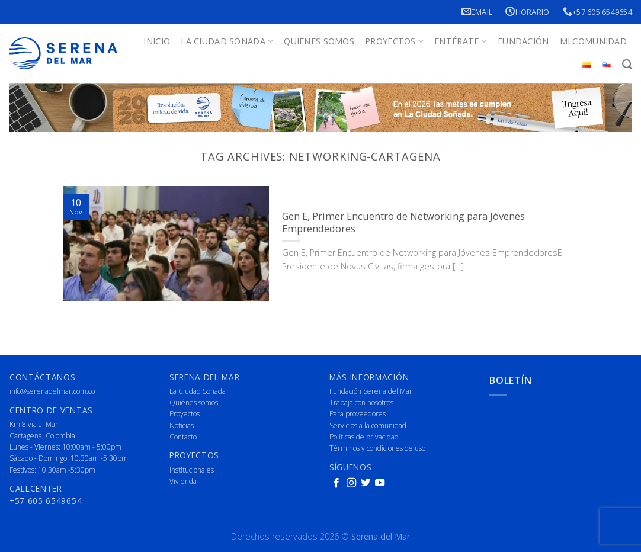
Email (477, 11)
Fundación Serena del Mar (370, 391)
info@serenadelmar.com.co (52, 391)
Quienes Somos (319, 41)
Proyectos (394, 41)
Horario (527, 11)
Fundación (523, 41)
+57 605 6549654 (597, 11)
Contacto (183, 437)
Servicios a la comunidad (367, 426)
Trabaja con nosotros (361, 402)
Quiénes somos (193, 402)
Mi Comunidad (593, 41)
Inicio (156, 41)
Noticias (181, 426)
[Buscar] (627, 65)
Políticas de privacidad (364, 437)
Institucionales (191, 470)
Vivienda (183, 481)
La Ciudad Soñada (227, 41)
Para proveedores (357, 414)
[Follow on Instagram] (351, 483)
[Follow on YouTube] (379, 483)
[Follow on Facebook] (336, 483)
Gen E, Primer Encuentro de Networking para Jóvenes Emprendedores (403, 222)
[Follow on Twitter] (365, 483)
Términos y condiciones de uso (377, 448)
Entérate (460, 41)
